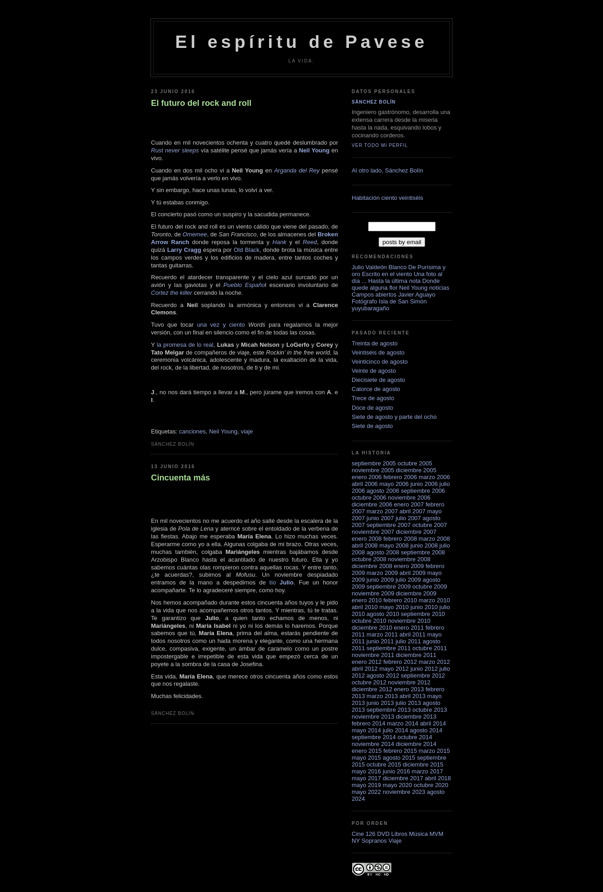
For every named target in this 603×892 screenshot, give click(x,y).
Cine (358, 833)
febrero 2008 (400, 538)
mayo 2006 (394, 483)
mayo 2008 (394, 545)
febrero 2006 (400, 477)
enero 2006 (367, 477)
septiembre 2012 (423, 675)
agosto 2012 (383, 675)
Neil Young (314, 150)
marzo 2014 (402, 723)
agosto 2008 (383, 552)
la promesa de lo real (185, 344)
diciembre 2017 (403, 778)
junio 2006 (424, 483)
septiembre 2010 (423, 613)
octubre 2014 (414, 737)
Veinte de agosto (374, 370)
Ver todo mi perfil (380, 145)
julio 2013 (408, 702)
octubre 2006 (369, 497)
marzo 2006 (434, 477)
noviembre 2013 (373, 716)
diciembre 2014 (416, 744)
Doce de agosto (372, 407)
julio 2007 (408, 518)
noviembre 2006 (409, 497)
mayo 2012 (394, 668)
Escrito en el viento (387, 274)
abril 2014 (433, 723)
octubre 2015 (384, 764)
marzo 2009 (382, 572)
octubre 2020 (431, 785)
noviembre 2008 (409, 559)
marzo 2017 (427, 771)
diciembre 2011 (416, 655)
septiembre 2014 (374, 737)
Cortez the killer (171, 292)
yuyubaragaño (370, 308)
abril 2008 (365, 545)
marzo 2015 (434, 750)
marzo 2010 (434, 600)
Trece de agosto (373, 398)
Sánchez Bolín (373, 101)
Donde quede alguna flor (396, 284)
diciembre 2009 (416, 593)
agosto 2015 (399, 757)
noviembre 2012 (409, 682)
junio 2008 (424, 545)
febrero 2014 (368, 723)
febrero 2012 (400, 661)
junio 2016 (396, 771)
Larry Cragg (184, 249)
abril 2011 (413, 634)
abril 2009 (413, 572)
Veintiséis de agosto (378, 352)
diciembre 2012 (372, 689)
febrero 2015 (400, 750)
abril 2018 (438, 778)
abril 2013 (413, 696)
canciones (192, 431)
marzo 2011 (382, 634)
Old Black (246, 249)
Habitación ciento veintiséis (387, 197)
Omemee (194, 234)
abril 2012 (365, 668)
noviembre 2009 (373, 593)
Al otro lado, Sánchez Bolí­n (387, 170)
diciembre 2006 (372, 504)
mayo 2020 (397, 785)
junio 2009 (380, 579)
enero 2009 (409, 566)
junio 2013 (380, 702)
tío (282, 582)
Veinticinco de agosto (380, 361)
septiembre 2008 (423, 552)
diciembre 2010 (372, 627)
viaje (247, 431)
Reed (310, 242)
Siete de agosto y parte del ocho (394, 416)
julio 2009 (408, 579)
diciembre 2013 (416, 716)
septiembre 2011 (389, 648)
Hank (279, 242)
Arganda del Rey (297, 170)
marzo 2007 (382, 511)
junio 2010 (424, 607)
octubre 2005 (414, 463)
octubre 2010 (369, 620)
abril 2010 (365, 607)
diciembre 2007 (416, 531)
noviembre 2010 (409, 620)
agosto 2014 (426, 730)
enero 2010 (367, 600)
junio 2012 (424, 668)
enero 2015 (367, 750)
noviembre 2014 (373, 744)
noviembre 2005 (373, 470)
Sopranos (374, 840)
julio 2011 (408, 641)
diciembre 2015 (423, 764)
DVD (383, 833)
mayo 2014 (366, 730)
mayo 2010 (394, 607)
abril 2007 (413, 511)
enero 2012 (367, 661)
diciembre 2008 (372, 566)
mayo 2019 (366, 785)
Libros (399, 833)
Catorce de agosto (376, 389)
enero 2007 (409, 504)
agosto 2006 (383, 490)
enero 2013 (409, 689)
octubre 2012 (369, 682)
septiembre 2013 (389, 709)
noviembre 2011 (373, 655)
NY (356, 840)
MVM (436, 833)
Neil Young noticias (424, 287)
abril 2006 (365, 483)
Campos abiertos (374, 294)
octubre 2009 (429, 586)
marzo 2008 (434, 538)
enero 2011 (409, 627)
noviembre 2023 (404, 791)
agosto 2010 (383, 613)
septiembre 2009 (389, 586)
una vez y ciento (221, 324)
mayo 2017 (366, 778)
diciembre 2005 (416, 470)
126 (370, 833)
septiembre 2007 (389, 525)
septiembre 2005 (374, 463)
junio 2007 (380, 518)
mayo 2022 (366, 791)
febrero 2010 (400, 600)
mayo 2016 (366, 771)
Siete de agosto (372, 426)
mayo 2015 (366, 757)
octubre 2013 (429, 709)
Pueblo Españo (244, 285)
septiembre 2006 (423, 490)
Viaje (395, 840)
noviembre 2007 (373, 531)
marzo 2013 (382, 696)
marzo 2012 (434, 661)
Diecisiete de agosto (378, 379)
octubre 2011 (429, 648)
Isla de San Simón (403, 301)
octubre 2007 (429, 525)
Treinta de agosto (375, 343)
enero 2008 (367, 538)
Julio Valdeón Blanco (379, 267)
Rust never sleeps (175, 150)
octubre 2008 (369, 559)
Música (418, 833)
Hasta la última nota (394, 280)
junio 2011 (380, 641)
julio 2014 (395, 730)
